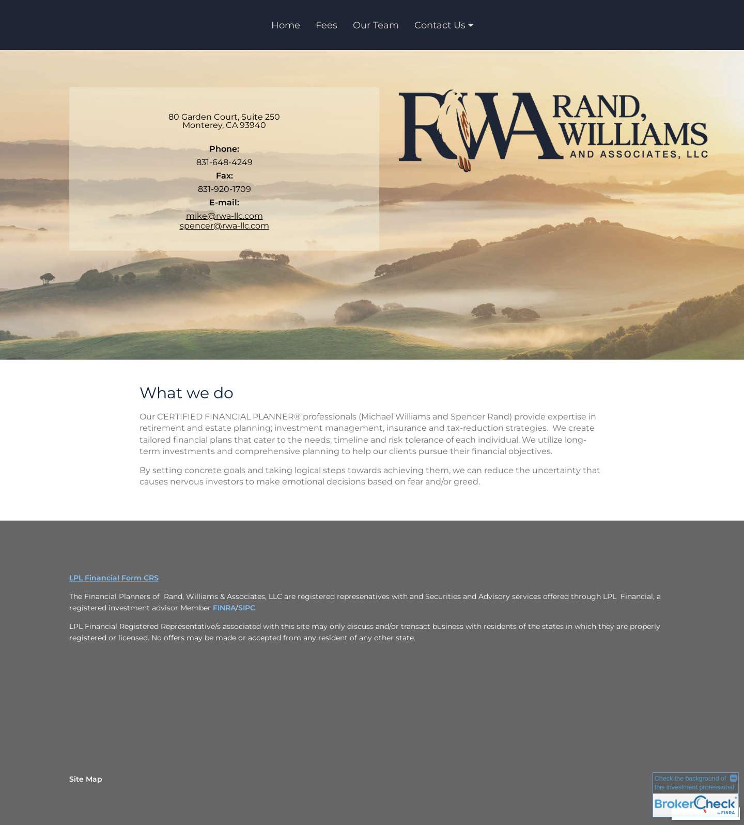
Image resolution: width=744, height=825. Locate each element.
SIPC (246, 607)
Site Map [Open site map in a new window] (85, 779)
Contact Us (440, 25)
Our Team (376, 25)
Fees (326, 25)
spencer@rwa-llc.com (224, 226)
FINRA (224, 607)
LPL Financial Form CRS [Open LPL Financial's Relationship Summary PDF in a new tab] (114, 578)
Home (285, 25)
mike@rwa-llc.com (224, 216)
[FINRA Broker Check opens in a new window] (696, 795)
